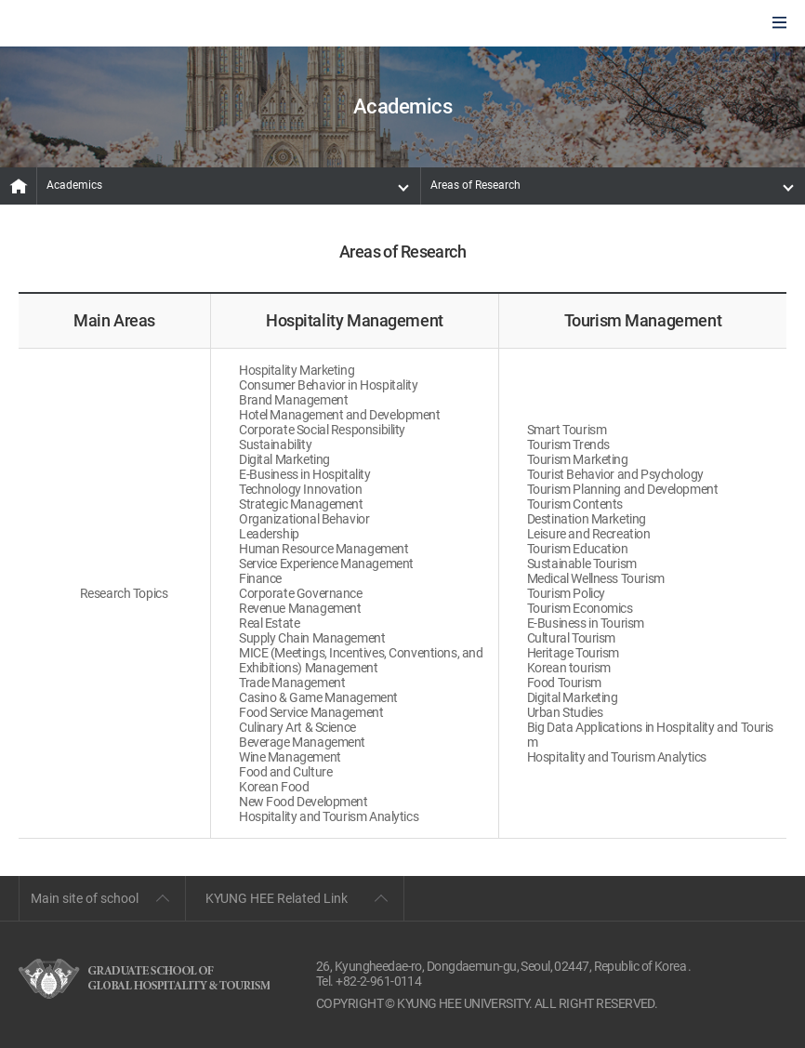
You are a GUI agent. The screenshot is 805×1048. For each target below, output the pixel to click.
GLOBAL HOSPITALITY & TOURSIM (112, 24)
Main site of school (85, 898)
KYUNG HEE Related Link (276, 898)
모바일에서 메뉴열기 (779, 24)
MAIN (18, 186)
